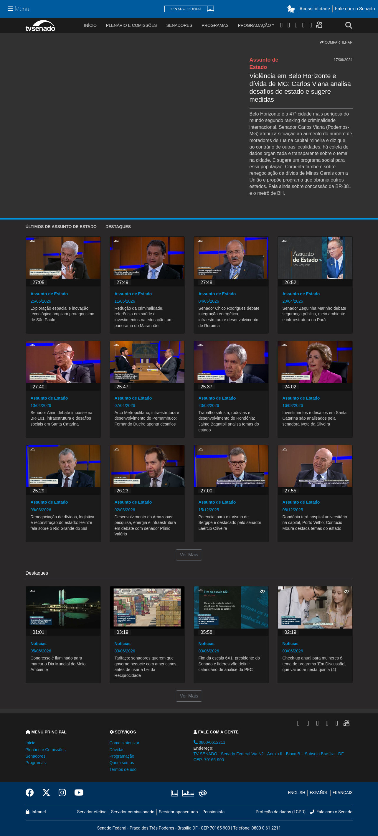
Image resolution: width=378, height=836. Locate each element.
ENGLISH (296, 792)
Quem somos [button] (122, 762)
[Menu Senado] (18, 9)
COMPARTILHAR (336, 42)
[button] (292, 9)
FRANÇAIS (343, 792)
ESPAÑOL (319, 792)
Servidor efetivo (92, 811)
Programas (215, 25)
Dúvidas (117, 749)
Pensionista (213, 811)
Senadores (179, 25)
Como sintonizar (124, 743)
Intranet (36, 811)
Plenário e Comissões (131, 25)
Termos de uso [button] (123, 769)
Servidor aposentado (178, 811)
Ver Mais (189, 554)
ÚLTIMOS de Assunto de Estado (61, 226)
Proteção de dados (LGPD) (281, 811)
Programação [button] (122, 756)
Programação (254, 25)
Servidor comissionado (132, 811)
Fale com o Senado (355, 8)
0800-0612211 (209, 742)
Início (30, 743)
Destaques (118, 226)
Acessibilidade (315, 8)
